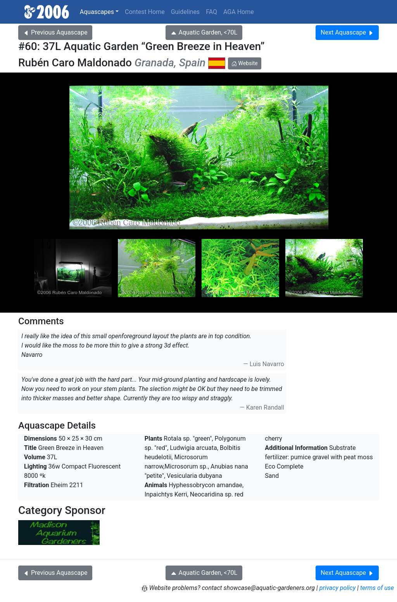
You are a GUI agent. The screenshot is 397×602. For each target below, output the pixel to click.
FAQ (211, 12)
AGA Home (238, 12)
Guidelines (185, 12)
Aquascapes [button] (97, 12)
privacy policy (337, 588)
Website (244, 63)
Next (347, 32)
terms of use (377, 588)
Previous (55, 32)
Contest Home (145, 12)
